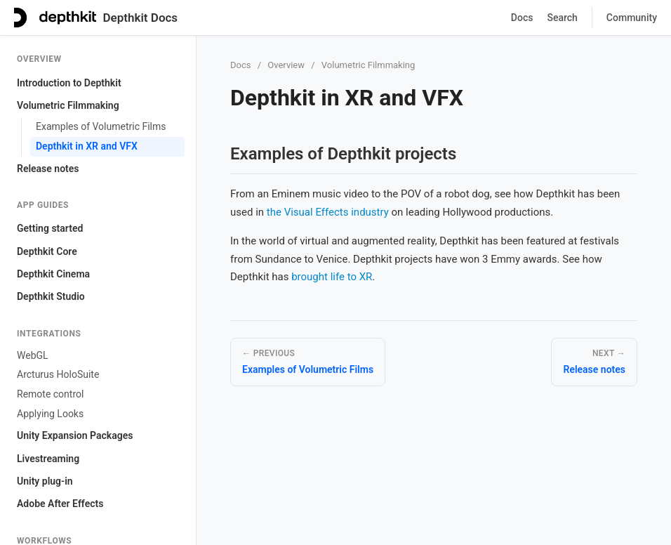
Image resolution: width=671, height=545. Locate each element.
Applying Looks (50, 413)
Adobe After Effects (60, 503)
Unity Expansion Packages (75, 435)
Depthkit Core (47, 251)
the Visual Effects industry (329, 212)
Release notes (48, 168)
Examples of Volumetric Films (101, 126)
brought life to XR (331, 276)
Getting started (50, 228)
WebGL (32, 355)
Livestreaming (48, 458)
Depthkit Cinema (53, 274)
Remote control (50, 394)
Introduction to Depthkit (69, 82)
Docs (522, 17)
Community (631, 17)
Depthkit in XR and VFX (87, 146)
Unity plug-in (45, 481)
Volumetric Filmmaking (68, 105)
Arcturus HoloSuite (58, 374)
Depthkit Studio (51, 296)
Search (562, 17)
